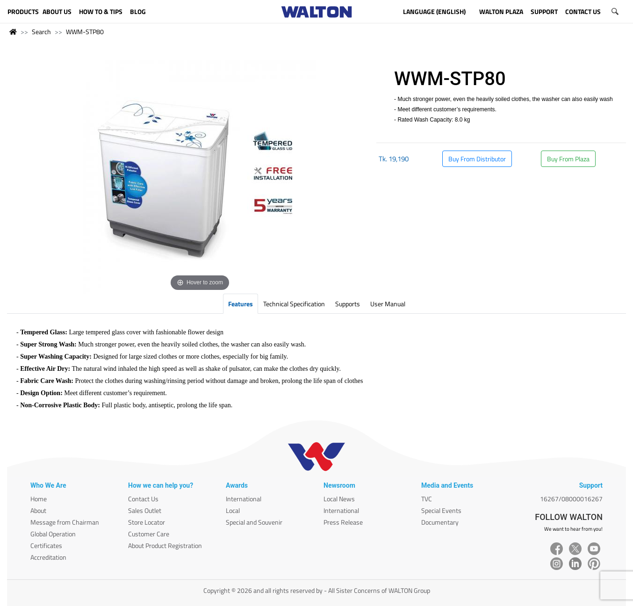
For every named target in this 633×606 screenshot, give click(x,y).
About (38, 510)
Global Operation (53, 534)
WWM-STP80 (85, 31)
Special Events (441, 510)
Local (233, 510)
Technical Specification (294, 304)
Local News (339, 499)
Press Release (343, 522)
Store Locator (146, 522)
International (243, 499)
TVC (426, 499)
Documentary (440, 522)
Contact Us (143, 499)
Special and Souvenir (254, 522)
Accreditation (48, 557)
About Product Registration (165, 545)
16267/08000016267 (571, 499)
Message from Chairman (64, 522)
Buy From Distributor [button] (477, 159)
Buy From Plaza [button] (568, 159)
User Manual (387, 304)
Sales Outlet (144, 510)
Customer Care (148, 534)
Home (38, 499)
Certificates (46, 545)
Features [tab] (240, 304)
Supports (347, 304)
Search (41, 31)
